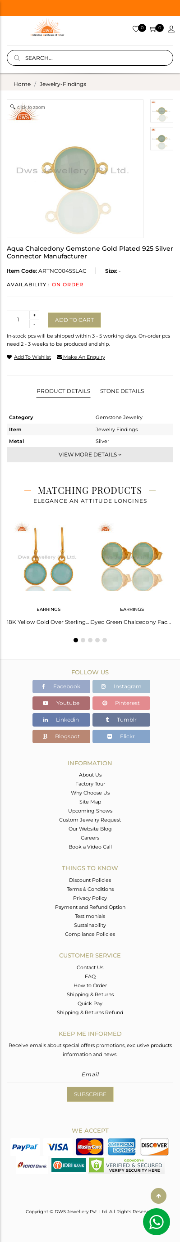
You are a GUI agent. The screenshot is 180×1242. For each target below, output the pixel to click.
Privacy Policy (90, 898)
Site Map (90, 802)
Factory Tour (90, 784)
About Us (90, 775)
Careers (90, 838)
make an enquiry (81, 357)
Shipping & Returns (90, 994)
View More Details (90, 454)
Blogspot (61, 736)
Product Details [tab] (63, 391)
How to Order (90, 985)
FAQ (90, 976)
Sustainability (90, 925)
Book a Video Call (90, 847)
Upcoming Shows (90, 811)
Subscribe (90, 1094)
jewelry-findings (63, 84)
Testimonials (90, 916)
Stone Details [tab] (122, 391)
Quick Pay (90, 1003)
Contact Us (90, 967)
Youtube (61, 703)
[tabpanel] (48, 570)
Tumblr (121, 719)
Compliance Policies (90, 934)
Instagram (121, 686)
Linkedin (61, 719)
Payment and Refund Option (90, 907)
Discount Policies (90, 880)
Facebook (61, 686)
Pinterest (121, 703)
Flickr (121, 736)
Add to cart (74, 319)
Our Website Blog (90, 829)
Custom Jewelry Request (90, 820)
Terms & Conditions (90, 889)
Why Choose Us (90, 793)
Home (22, 84)
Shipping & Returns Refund (90, 1012)
